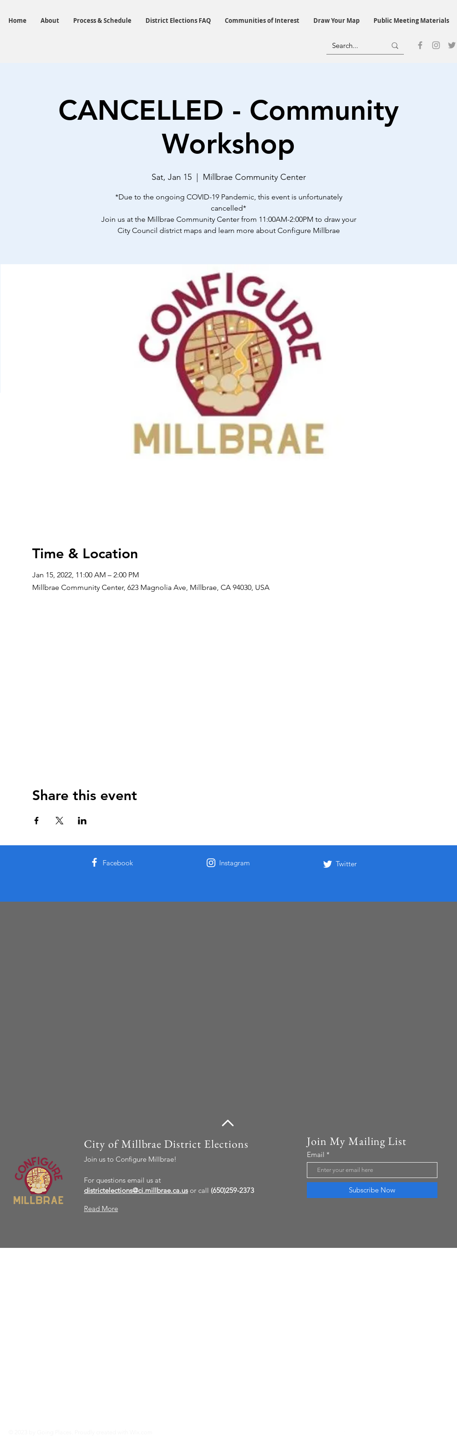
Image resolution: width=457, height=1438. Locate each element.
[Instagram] (436, 45)
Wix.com (141, 1432)
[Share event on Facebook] (36, 820)
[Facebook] (420, 45)
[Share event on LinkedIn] (82, 820)
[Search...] (352, 45)
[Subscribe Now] (372, 1190)
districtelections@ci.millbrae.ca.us (136, 1190)
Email (316, 1154)
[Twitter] (452, 45)
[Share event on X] (59, 820)
